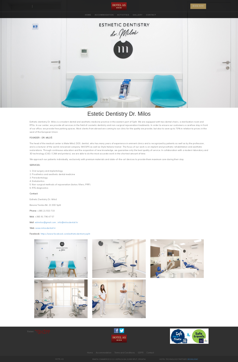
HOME (88, 15)
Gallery (138, 15)
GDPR (140, 352)
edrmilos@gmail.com (45, 222)
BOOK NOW (198, 6)
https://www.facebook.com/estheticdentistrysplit (65, 234)
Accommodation (104, 15)
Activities (123, 15)
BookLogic (193, 359)
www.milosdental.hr (45, 228)
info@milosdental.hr (68, 222)
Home (90, 352)
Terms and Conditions (124, 352)
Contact (151, 15)
